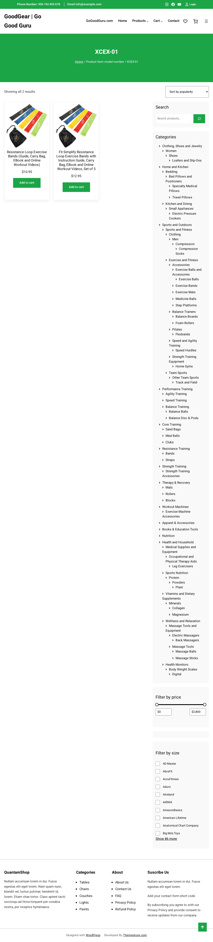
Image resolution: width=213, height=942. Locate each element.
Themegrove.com (135, 935)
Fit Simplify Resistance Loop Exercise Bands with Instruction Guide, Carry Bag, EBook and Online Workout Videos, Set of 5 (76, 160)
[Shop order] (187, 92)
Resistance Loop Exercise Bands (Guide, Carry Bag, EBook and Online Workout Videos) (27, 158)
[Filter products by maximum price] (198, 711)
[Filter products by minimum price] (164, 711)
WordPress (93, 935)
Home (79, 62)
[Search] (199, 118)
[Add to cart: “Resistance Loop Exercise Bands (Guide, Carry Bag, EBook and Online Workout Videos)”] (27, 183)
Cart (157, 21)
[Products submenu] (147, 21)
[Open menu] (206, 21)
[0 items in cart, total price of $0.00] (195, 21)
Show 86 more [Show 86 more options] (166, 839)
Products (139, 21)
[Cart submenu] (162, 21)
